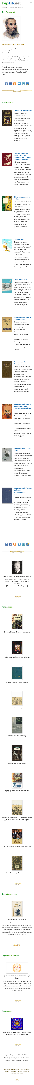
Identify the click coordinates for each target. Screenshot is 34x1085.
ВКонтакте (26, 1057)
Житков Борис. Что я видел (17, 919)
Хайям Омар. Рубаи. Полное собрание (17, 657)
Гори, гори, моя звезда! (23, 110)
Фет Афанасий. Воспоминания (19, 363)
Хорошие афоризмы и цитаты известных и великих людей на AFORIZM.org (17, 1026)
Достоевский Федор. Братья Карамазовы (17, 846)
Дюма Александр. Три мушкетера (17, 873)
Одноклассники (16, 1060)
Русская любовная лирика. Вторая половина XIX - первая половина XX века (22, 156)
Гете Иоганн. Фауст (17, 708)
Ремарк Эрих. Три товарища (17, 736)
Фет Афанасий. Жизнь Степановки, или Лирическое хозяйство (22, 406)
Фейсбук (7, 1060)
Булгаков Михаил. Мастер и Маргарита (17, 632)
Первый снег (19, 239)
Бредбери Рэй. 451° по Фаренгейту (17, 791)
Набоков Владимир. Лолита (17, 763)
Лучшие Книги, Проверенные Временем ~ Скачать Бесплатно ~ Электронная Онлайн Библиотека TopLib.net (17, 1072)
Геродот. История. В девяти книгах (17, 682)
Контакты (26, 1060)
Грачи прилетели (20, 279)
